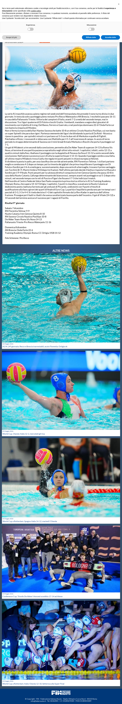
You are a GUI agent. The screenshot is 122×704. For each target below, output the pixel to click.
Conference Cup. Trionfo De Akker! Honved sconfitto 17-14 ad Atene (33, 596)
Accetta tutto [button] (110, 37)
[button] (119, 4)
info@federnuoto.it (38, 701)
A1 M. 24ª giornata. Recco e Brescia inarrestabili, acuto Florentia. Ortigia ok (35, 346)
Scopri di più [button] (11, 37)
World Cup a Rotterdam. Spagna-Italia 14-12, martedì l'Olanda (30, 521)
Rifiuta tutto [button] (91, 37)
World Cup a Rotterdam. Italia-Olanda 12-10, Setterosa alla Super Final (33, 683)
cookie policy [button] (36, 11)
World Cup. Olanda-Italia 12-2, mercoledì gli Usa (24, 434)
